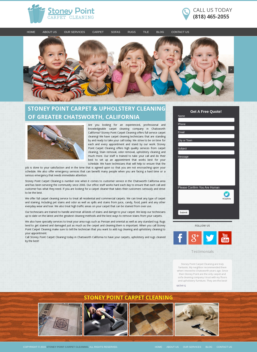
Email (181, 132)
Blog (160, 31)
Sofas (115, 31)
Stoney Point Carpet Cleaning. (68, 347)
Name (181, 115)
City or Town (185, 140)
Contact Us (180, 31)
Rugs (132, 31)
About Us (50, 31)
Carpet (98, 31)
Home (31, 31)
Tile (146, 31)
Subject (182, 148)
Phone (181, 124)
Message (183, 156)
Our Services (74, 31)
